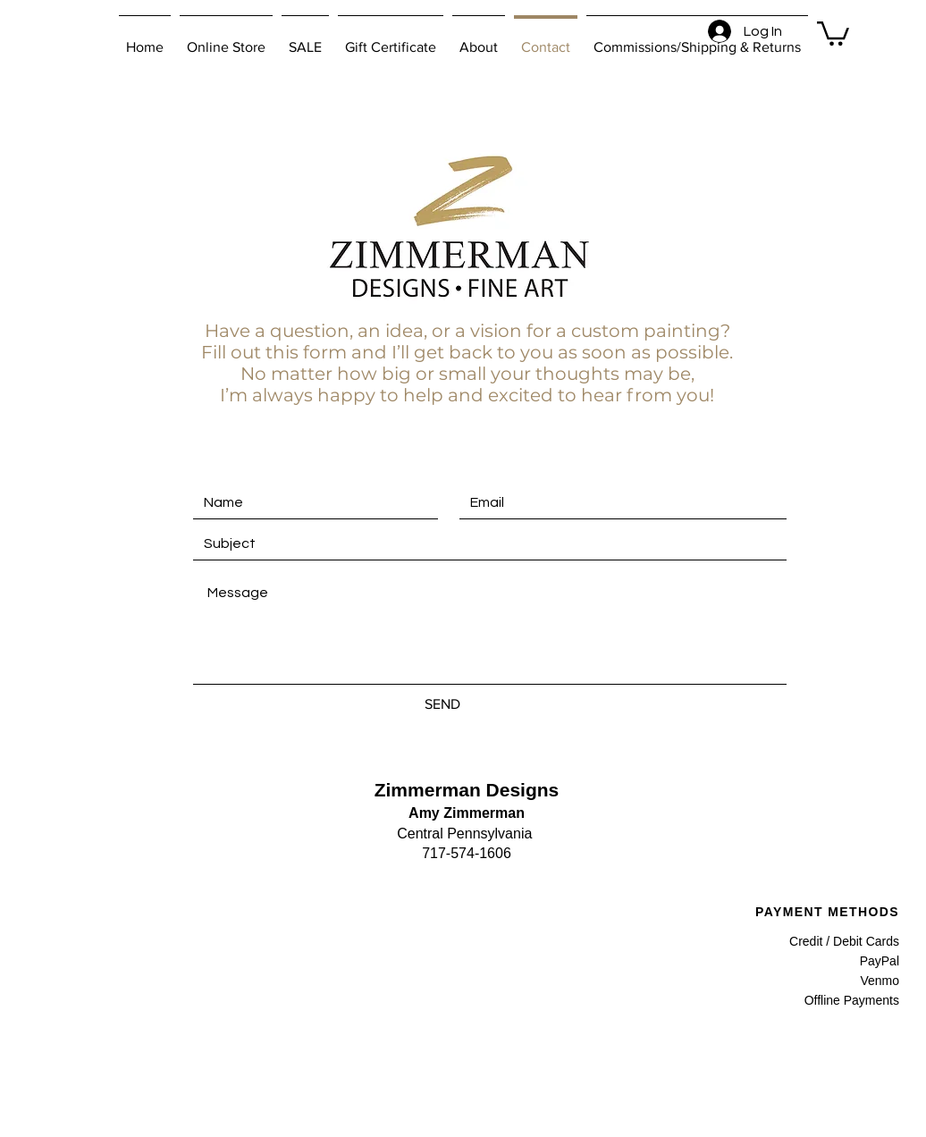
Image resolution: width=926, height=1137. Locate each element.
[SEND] (442, 704)
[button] (833, 32)
